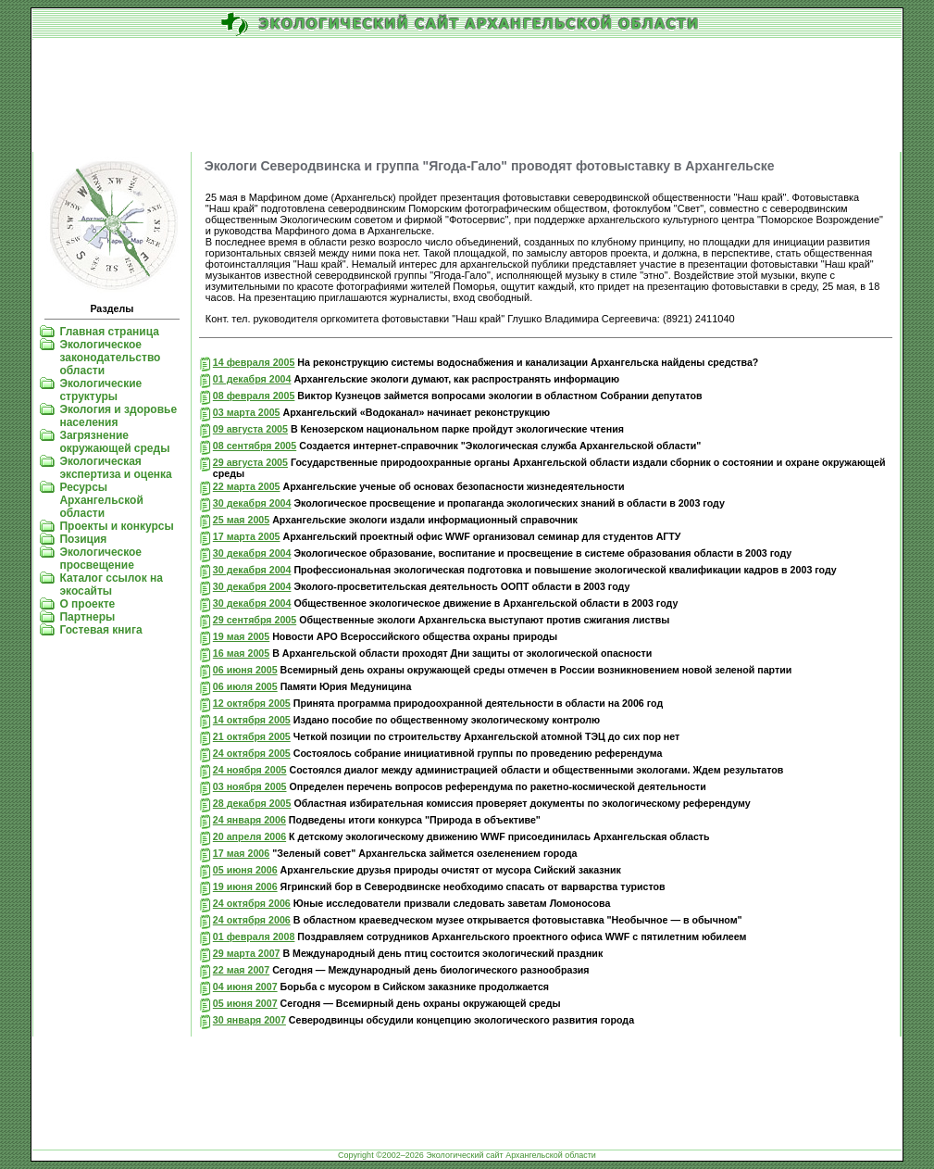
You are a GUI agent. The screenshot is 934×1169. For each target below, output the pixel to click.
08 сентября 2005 (254, 445)
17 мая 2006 (241, 853)
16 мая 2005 (241, 653)
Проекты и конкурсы (116, 526)
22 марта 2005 (246, 486)
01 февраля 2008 (254, 936)
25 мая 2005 (241, 519)
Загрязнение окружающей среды (114, 442)
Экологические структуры (100, 390)
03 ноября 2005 (250, 786)
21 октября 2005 (252, 736)
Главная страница (109, 331)
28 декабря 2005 (252, 803)
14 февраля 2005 (254, 362)
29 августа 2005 (250, 462)
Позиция (82, 539)
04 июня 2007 (245, 986)
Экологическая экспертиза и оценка (115, 468)
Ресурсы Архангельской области (101, 500)
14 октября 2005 (252, 719)
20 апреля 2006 (249, 836)
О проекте (87, 603)
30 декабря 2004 (252, 503)
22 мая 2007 (241, 969)
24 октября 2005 (252, 753)
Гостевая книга (100, 629)
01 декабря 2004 (252, 378)
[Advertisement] (467, 96)
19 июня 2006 (245, 886)
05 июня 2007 (245, 1003)
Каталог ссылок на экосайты (110, 584)
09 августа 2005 (250, 428)
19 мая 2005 (241, 636)
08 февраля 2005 (254, 395)
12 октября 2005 (252, 703)
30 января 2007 (249, 1019)
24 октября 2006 (252, 903)
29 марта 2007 (246, 953)
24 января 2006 (249, 819)
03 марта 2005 (246, 412)
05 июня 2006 (245, 869)
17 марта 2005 (246, 536)
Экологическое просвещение (100, 559)
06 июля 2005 (245, 686)
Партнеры (87, 616)
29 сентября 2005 (254, 619)
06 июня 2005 (245, 669)
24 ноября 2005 (250, 769)
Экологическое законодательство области (109, 357)
